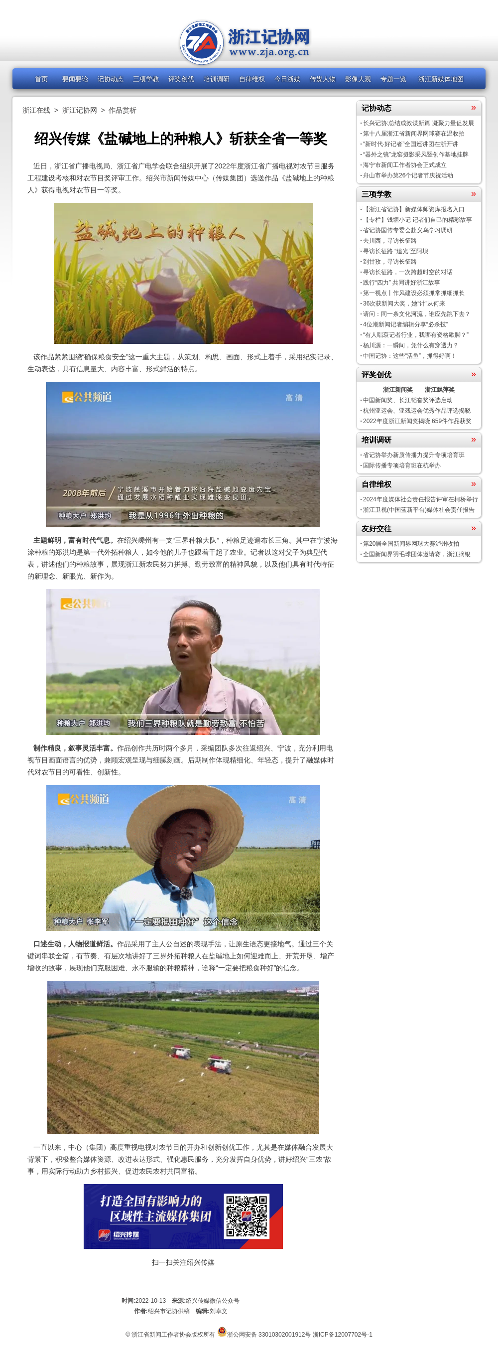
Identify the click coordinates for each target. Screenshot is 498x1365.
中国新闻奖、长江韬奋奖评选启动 (408, 400)
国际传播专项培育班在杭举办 (402, 465)
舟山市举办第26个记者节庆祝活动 (408, 175)
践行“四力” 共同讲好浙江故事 (401, 282)
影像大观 (358, 79)
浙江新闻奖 (398, 389)
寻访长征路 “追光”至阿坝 (395, 251)
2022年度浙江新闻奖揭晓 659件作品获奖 (417, 421)
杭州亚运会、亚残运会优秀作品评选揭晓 (417, 410)
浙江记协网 (79, 110)
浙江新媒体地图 (441, 79)
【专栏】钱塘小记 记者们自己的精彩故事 (417, 219)
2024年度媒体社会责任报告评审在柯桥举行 (420, 499)
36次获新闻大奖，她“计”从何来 (404, 303)
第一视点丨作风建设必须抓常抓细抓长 (414, 293)
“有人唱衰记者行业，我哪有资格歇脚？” (416, 334)
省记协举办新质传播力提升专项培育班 (414, 455)
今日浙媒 (287, 79)
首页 (41, 79)
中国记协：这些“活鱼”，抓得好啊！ (410, 355)
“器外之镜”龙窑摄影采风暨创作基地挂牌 (416, 154)
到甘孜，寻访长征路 (390, 261)
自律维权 (252, 79)
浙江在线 (36, 110)
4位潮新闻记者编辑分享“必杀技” (405, 324)
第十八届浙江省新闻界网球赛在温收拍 (414, 133)
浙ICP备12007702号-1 (343, 1334)
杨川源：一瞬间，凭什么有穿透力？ (411, 345)
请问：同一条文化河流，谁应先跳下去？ (417, 313)
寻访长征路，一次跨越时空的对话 (408, 272)
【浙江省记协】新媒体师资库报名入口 (414, 209)
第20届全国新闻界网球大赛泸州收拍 (411, 543)
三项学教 (146, 79)
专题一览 (393, 79)
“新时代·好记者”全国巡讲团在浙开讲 (410, 144)
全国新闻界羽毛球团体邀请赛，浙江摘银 (417, 554)
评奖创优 (181, 79)
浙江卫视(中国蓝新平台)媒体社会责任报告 (419, 509)
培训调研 (217, 79)
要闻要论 (75, 79)
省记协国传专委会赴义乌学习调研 (408, 230)
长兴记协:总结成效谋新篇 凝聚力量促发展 (418, 123)
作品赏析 (122, 110)
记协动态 (111, 79)
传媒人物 (323, 79)
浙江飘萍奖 (440, 389)
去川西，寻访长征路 (390, 240)
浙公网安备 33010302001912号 (269, 1334)
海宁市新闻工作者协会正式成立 (405, 164)
